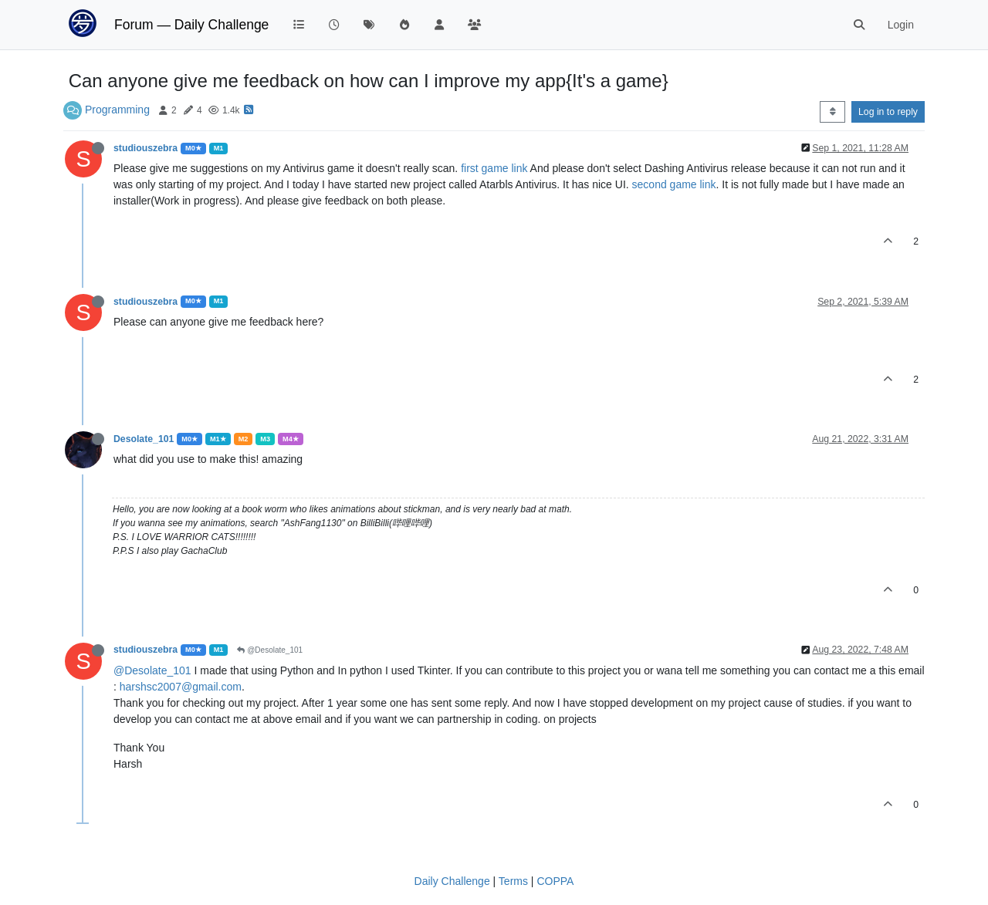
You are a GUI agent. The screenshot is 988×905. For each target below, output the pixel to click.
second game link (674, 184)
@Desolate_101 (270, 650)
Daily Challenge (452, 881)
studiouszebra (145, 148)
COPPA (555, 881)
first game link (495, 168)
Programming (117, 109)
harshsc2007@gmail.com (181, 686)
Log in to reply (888, 111)
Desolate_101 (143, 439)
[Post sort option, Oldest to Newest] (832, 112)
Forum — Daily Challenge (191, 24)
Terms (513, 881)
